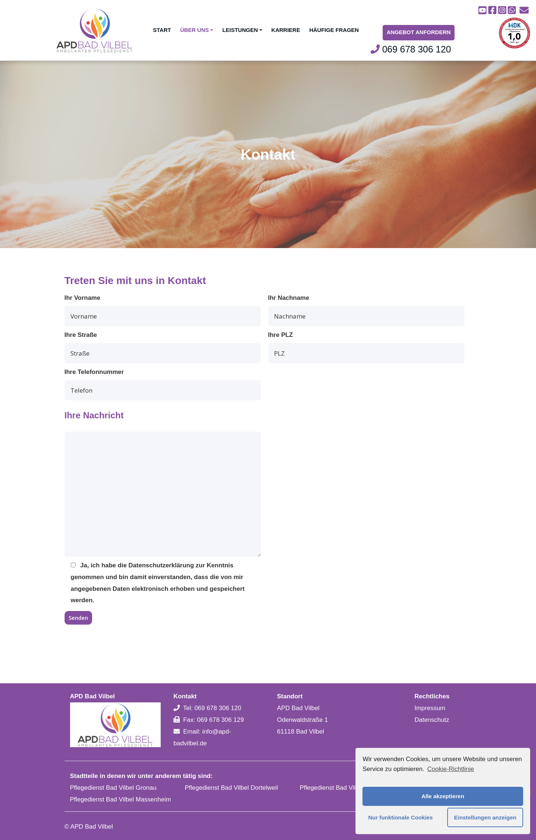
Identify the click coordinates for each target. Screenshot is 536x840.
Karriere (285, 30)
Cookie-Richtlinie (450, 769)
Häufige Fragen (334, 30)
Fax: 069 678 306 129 (213, 719)
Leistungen (242, 30)
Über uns (196, 30)
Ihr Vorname (163, 310)
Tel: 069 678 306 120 (212, 708)
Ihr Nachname (366, 310)
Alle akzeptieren (443, 796)
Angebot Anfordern (419, 32)
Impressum (430, 708)
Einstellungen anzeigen (485, 817)
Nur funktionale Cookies (400, 817)
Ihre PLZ (366, 347)
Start (162, 30)
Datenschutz (432, 719)
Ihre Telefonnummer (163, 384)
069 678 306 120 (411, 49)
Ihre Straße (163, 347)
